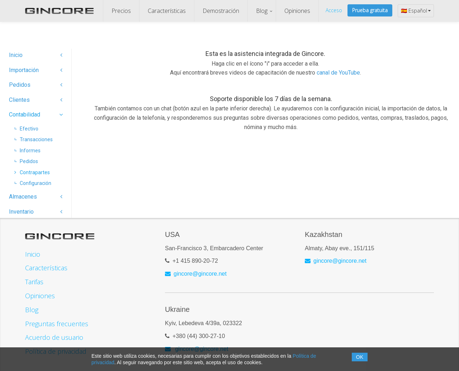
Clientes (35, 99)
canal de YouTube (338, 72)
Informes (27, 150)
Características (167, 11)
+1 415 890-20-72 (195, 261)
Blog (262, 11)
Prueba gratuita (370, 10)
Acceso (334, 10)
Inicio (35, 55)
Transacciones (33, 139)
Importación (35, 70)
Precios (121, 11)
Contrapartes (32, 172)
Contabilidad (35, 114)
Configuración (32, 183)
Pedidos (35, 84)
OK (359, 357)
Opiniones (297, 11)
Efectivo (26, 129)
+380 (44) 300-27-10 (198, 336)
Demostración (221, 11)
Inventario (35, 211)
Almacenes (35, 196)
